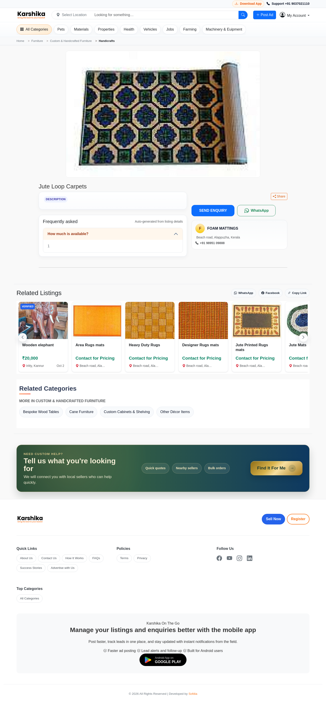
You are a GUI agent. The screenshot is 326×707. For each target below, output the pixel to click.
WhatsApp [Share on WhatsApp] (243, 293)
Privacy (142, 558)
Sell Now (273, 519)
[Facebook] (219, 558)
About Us (26, 558)
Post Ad (264, 15)
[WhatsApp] (256, 210)
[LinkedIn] (249, 558)
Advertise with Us (63, 568)
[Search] (243, 15)
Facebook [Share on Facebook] (270, 293)
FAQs (96, 558)
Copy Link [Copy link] (297, 293)
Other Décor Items (175, 412)
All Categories (29, 598)
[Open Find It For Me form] (163, 468)
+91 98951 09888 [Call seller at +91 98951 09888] (209, 243)
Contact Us (49, 558)
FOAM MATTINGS (222, 228)
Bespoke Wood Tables (41, 412)
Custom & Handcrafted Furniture (71, 41)
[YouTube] (229, 558)
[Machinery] (224, 29)
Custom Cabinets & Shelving (127, 412)
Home (20, 41)
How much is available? (68, 234)
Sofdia (193, 693)
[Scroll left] (22, 337)
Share (279, 196)
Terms (124, 558)
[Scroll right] (303, 337)
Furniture (37, 41)
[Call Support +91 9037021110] (288, 3)
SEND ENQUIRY (213, 210)
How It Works (74, 558)
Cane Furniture (81, 412)
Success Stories (31, 568)
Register (298, 519)
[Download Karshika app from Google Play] (248, 3)
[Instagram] (239, 558)
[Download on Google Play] (163, 660)
